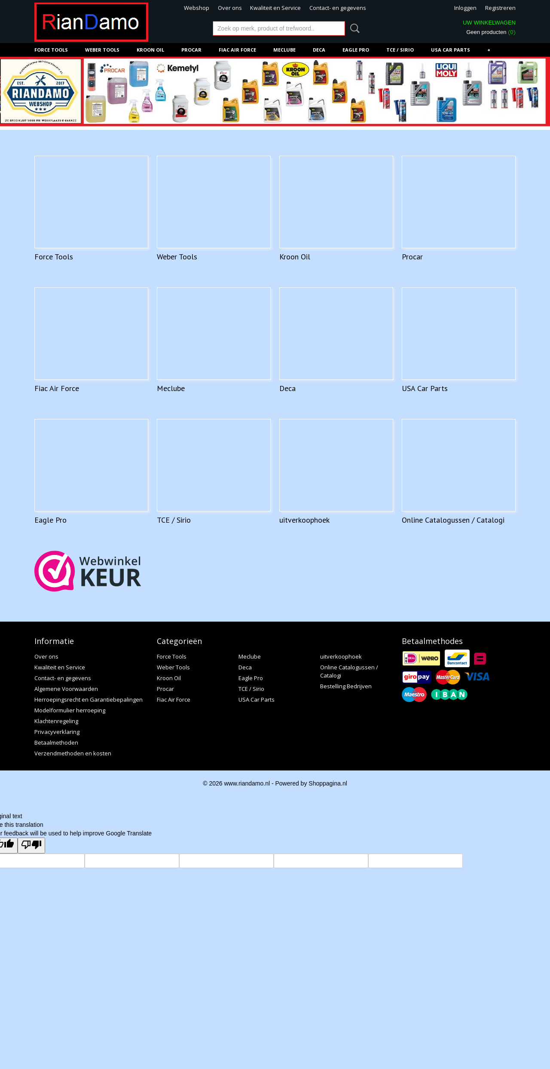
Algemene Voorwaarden (66, 689)
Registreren (500, 8)
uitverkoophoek (304, 520)
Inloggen (465, 8)
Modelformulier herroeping (69, 710)
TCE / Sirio (400, 49)
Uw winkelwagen (489, 22)
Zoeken (353, 28)
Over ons (230, 8)
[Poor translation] (31, 845)
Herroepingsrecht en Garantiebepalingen (88, 699)
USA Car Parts (450, 49)
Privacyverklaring (56, 732)
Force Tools (51, 49)
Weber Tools (102, 49)
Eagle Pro (355, 49)
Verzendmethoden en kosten (72, 753)
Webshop (196, 8)
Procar (191, 49)
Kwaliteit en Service (275, 8)
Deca (319, 49)
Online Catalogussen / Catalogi (453, 520)
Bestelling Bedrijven (346, 686)
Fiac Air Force (237, 49)
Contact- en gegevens (337, 8)
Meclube (284, 49)
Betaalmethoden (56, 742)
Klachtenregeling (56, 721)
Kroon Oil (150, 49)
